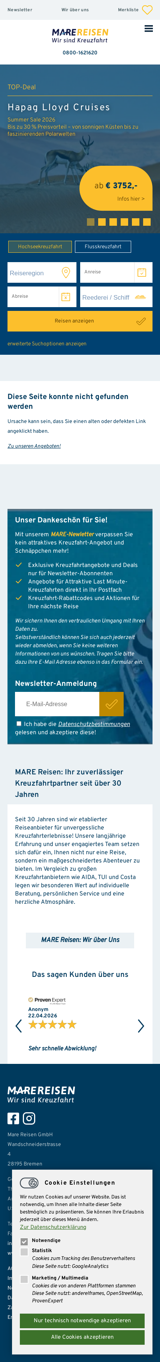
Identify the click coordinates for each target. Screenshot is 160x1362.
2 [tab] (102, 222)
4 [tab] (124, 222)
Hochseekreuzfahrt (35, 246)
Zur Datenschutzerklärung (53, 1227)
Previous (18, 1026)
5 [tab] (135, 222)
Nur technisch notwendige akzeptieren (82, 1320)
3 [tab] (113, 222)
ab (116, 188)
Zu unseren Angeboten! (34, 446)
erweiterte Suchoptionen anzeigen (47, 344)
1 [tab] (90, 222)
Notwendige (40, 1241)
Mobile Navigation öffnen (149, 28)
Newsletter (19, 10)
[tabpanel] (80, 148)
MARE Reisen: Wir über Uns (80, 940)
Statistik (36, 1251)
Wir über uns (75, 10)
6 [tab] (147, 222)
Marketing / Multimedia (54, 1278)
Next (141, 1026)
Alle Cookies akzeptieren (82, 1337)
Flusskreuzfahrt (98, 246)
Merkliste (135, 10)
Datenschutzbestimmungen (94, 724)
